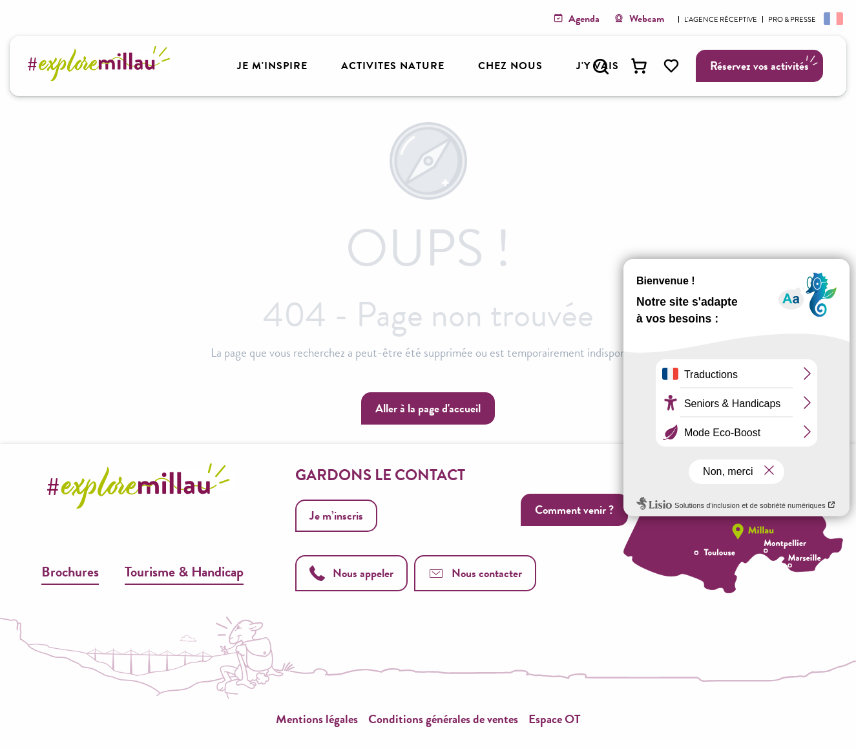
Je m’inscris (336, 515)
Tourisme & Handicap (184, 571)
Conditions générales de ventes (443, 719)
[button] (601, 66)
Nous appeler (351, 573)
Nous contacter (475, 573)
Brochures (70, 571)
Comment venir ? (574, 509)
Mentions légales (317, 719)
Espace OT (554, 719)
